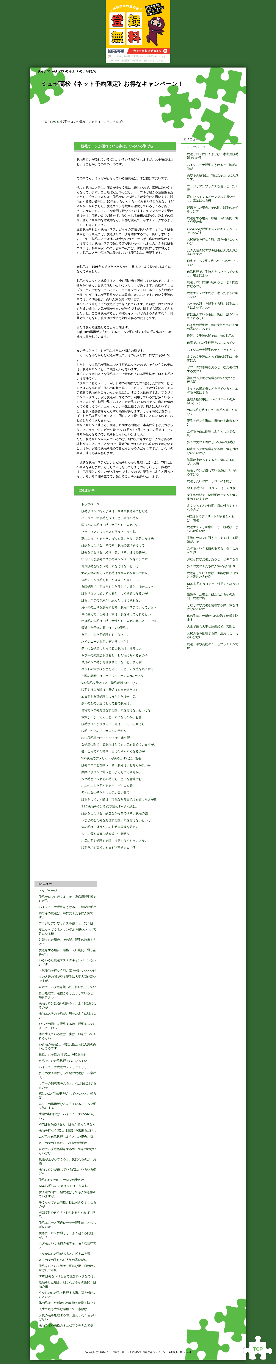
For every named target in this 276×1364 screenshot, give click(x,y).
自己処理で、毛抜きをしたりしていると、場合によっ (117, 586)
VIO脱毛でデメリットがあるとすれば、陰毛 (111, 758)
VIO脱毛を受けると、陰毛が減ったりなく (109, 682)
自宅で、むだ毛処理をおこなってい (105, 634)
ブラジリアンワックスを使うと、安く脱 (108, 531)
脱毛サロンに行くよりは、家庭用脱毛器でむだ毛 (114, 511)
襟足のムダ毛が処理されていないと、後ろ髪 (111, 662)
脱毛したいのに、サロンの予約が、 (105, 731)
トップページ (90, 504)
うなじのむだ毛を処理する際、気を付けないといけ (116, 820)
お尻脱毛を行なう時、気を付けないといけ (110, 566)
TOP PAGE (51, 121)
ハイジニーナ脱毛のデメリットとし (105, 641)
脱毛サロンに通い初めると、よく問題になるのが (114, 593)
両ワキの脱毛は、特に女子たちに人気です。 (111, 525)
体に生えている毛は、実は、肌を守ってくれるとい (116, 614)
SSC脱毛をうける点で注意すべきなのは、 (110, 806)
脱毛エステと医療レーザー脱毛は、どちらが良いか (116, 765)
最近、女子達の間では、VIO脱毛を (105, 627)
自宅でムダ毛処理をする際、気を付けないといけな (116, 710)
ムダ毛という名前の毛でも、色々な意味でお (111, 779)
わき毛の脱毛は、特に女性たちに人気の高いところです (119, 621)
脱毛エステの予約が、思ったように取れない (111, 600)
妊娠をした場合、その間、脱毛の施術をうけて (113, 545)
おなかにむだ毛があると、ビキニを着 (107, 785)
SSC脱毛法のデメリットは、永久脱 (105, 737)
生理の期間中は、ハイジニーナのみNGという (112, 676)
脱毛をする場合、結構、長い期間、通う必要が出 (114, 552)
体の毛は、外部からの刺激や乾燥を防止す (110, 827)
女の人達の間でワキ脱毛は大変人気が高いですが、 (116, 573)
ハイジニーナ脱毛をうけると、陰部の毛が (110, 518)
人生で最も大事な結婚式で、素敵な (105, 833)
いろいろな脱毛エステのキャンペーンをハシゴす (114, 559)
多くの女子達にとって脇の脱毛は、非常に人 (111, 648)
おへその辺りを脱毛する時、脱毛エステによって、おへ (119, 607)
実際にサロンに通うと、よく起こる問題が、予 (113, 772)
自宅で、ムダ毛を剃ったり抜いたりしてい (110, 580)
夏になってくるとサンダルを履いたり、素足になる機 (117, 538)
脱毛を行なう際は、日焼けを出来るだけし (110, 689)
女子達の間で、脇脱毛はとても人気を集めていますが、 (119, 744)
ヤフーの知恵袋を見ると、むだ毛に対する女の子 (114, 655)
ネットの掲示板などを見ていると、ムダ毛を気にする (117, 669)
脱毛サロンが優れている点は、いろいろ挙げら (113, 724)
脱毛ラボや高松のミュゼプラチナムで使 (108, 847)
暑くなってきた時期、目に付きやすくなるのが (113, 751)
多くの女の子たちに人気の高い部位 (105, 792)
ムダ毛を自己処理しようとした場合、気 (108, 696)
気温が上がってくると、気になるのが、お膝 (111, 717)
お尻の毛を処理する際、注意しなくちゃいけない (114, 840)
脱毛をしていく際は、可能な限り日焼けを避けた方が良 (119, 799)
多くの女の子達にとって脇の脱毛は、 (107, 703)
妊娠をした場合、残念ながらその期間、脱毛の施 (114, 813)
